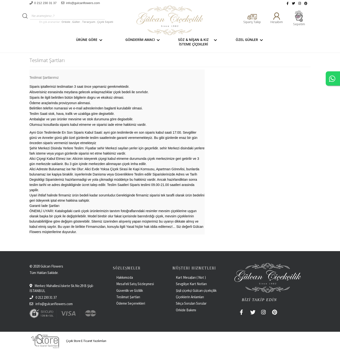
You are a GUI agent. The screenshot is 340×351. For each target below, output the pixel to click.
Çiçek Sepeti (104, 22)
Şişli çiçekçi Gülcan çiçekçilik (196, 290)
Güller (76, 22)
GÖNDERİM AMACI (143, 41)
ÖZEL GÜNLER (250, 41)
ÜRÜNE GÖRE (90, 41)
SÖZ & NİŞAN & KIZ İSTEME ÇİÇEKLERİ (198, 41)
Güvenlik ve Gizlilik (129, 290)
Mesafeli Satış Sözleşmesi (135, 284)
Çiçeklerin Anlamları (190, 297)
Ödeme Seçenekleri (130, 303)
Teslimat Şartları (128, 297)
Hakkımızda (124, 277)
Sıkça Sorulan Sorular (191, 303)
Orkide (66, 22)
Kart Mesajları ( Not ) (191, 277)
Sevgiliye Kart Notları (191, 284)
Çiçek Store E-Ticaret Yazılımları (68, 341)
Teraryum (89, 22)
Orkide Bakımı (186, 310)
